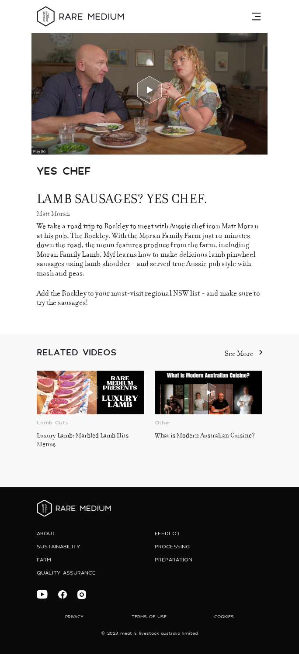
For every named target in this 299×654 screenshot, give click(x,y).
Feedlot (167, 533)
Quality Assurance (66, 572)
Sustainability (58, 546)
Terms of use (149, 617)
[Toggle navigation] (257, 16)
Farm (44, 559)
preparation (173, 559)
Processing (172, 546)
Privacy (74, 617)
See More (243, 352)
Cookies (224, 617)
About (46, 533)
